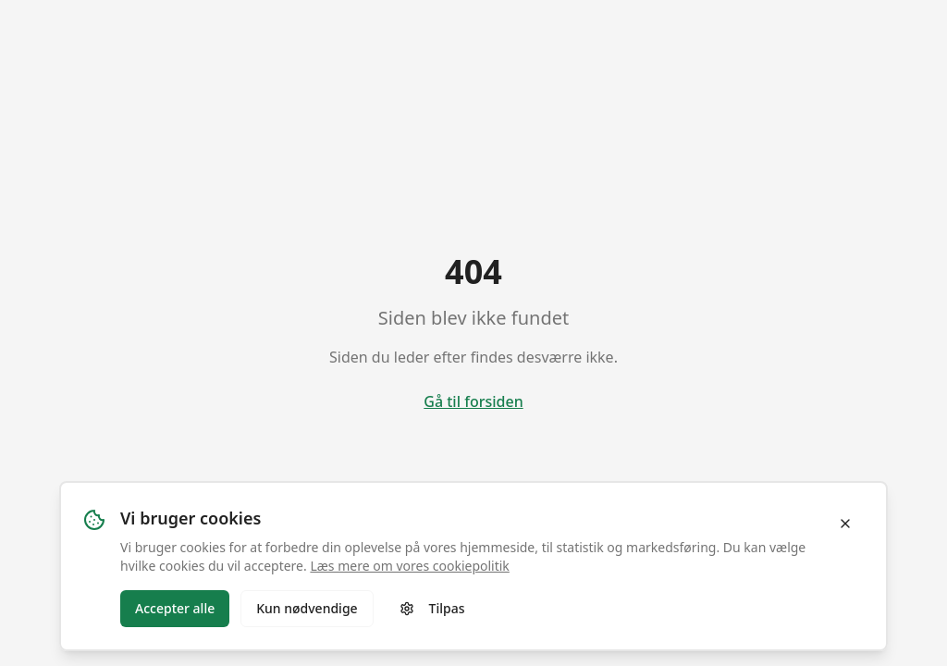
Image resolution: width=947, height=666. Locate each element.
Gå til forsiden (473, 401)
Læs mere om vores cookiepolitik (409, 565)
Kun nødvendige (306, 608)
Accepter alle (175, 608)
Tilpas (432, 608)
